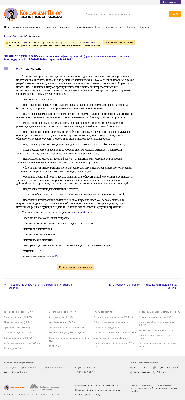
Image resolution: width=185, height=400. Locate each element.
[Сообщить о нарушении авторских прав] (45, 387)
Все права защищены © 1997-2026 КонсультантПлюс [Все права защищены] (31, 394)
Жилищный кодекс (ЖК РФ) (18, 317)
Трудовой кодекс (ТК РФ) (17, 327)
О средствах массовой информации (112, 337)
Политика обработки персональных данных (98, 389)
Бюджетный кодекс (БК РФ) (18, 337)
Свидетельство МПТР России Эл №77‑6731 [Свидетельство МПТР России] (97, 385)
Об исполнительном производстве (111, 322)
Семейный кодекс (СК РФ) (62, 322)
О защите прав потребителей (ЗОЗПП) (113, 317)
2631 (19, 69)
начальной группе (83, 212)
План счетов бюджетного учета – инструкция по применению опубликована (156, 82)
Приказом (46, 42)
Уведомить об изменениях (120, 42)
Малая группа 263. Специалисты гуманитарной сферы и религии (40, 286)
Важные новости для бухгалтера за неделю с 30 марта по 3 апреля (157, 68)
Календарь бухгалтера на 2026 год (156, 330)
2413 (55, 256)
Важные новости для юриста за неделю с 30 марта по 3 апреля (156, 55)
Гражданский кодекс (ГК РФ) (18, 311)
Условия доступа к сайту (87, 394)
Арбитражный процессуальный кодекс (24, 343)
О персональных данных (106, 327)
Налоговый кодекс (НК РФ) (18, 322)
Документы (18, 36)
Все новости (146, 107)
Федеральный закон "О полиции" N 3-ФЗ (159, 311)
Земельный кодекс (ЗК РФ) (62, 311)
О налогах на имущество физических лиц (115, 332)
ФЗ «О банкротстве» (104, 311)
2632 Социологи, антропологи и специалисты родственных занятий (143, 286)
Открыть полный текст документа (75, 266)
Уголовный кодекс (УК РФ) (17, 332)
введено (90, 42)
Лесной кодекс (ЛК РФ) (61, 317)
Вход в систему (170, 2)
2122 (39, 250)
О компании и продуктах (57, 27)
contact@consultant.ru (15, 372)
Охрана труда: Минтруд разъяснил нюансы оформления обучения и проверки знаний (157, 98)
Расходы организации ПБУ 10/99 (156, 317)
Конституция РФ (12, 348)
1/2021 (24, 42)
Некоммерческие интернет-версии (22, 27)
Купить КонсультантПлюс (87, 27)
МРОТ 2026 (55, 345)
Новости (130, 27)
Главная (7, 36)
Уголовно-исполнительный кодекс (66, 327)
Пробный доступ (113, 27)
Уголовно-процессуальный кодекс (66, 332)
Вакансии (144, 27)
